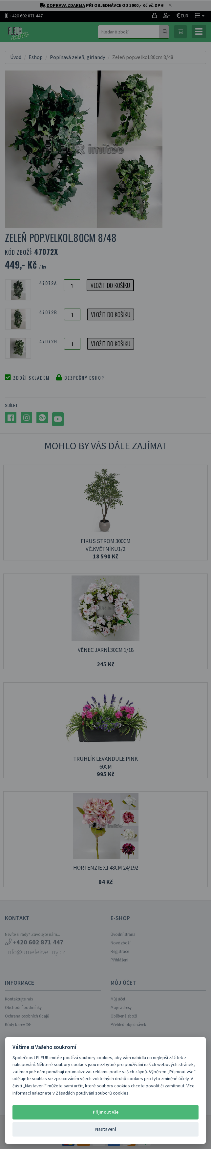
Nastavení (105, 1129)
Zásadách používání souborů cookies (92, 1093)
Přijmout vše (105, 1112)
